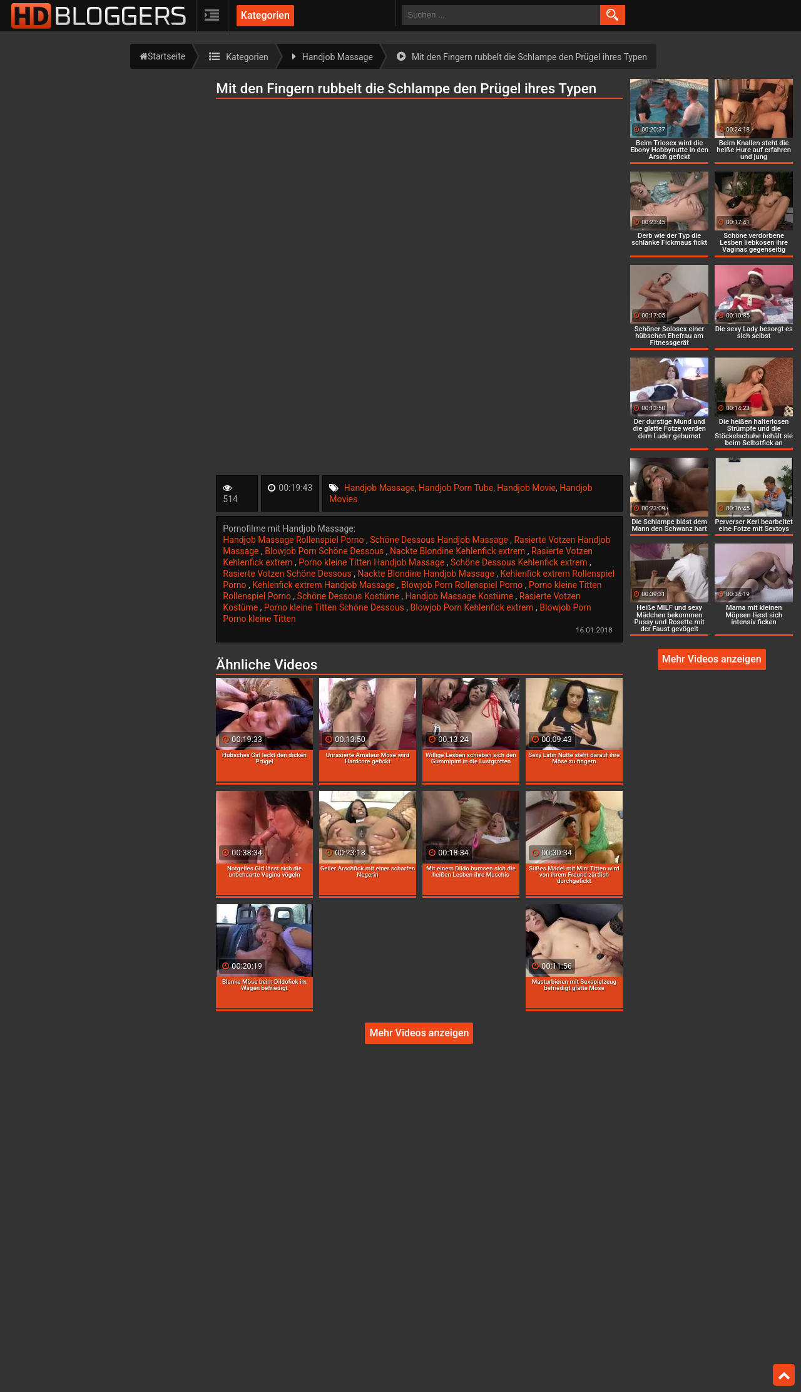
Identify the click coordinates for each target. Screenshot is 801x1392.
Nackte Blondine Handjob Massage (426, 574)
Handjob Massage (379, 488)
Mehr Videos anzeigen (419, 1033)
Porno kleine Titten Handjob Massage (372, 562)
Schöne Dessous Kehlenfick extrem (520, 562)
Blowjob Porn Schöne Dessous (325, 551)
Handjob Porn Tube (456, 488)
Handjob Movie (526, 488)
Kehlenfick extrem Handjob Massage (324, 585)
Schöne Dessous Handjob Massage (440, 540)
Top (784, 1375)
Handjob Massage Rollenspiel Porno (294, 540)
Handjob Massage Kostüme (461, 596)
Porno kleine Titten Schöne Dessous (335, 607)
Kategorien (265, 15)
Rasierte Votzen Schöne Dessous (288, 574)
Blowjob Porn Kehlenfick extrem (473, 607)
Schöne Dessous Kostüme (349, 596)
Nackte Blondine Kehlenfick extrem (459, 551)
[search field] (501, 15)
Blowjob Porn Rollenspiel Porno (463, 585)
